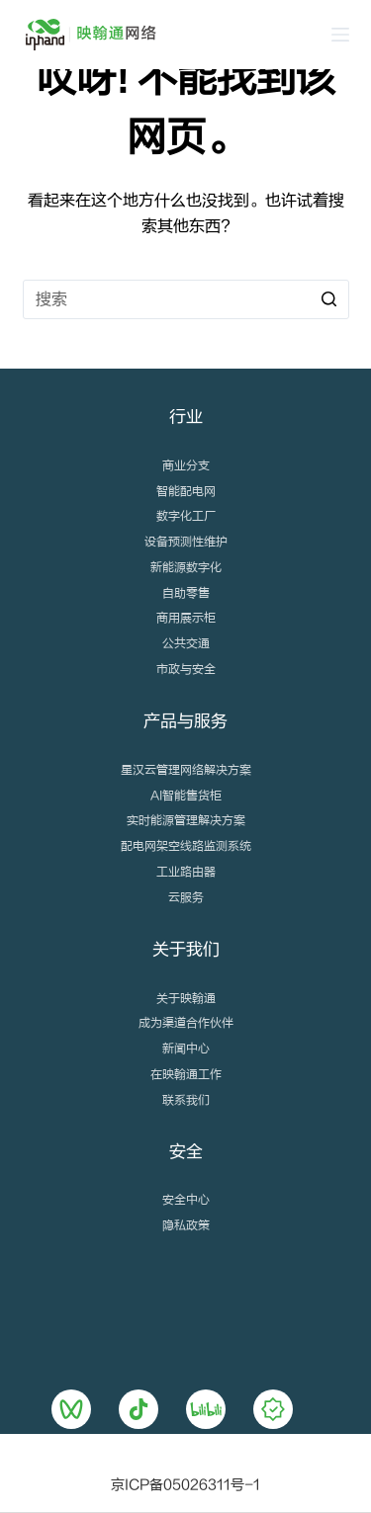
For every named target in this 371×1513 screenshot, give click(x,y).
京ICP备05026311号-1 (185, 1485)
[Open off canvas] (340, 34)
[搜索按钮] (329, 299)
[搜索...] (186, 299)
